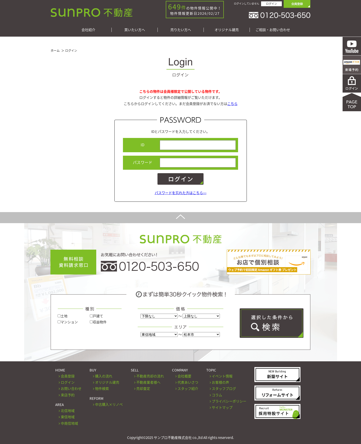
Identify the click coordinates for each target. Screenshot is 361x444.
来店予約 (68, 394)
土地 (62, 315)
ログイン (271, 4)
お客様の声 (220, 382)
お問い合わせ (71, 388)
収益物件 (98, 321)
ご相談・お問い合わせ (273, 30)
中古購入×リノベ (109, 404)
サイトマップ (222, 407)
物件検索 (102, 388)
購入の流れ (103, 376)
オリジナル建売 (227, 30)
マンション (68, 321)
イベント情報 (222, 376)
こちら (232, 103)
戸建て (96, 315)
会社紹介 (88, 30)
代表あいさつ (188, 382)
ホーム (55, 50)
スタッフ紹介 (188, 388)
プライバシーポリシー (229, 401)
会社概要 (184, 376)
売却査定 (143, 388)
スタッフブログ (224, 388)
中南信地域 (69, 423)
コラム (217, 394)
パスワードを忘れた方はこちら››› (181, 192)
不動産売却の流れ (150, 376)
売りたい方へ (180, 30)
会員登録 (68, 376)
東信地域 (68, 416)
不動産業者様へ (148, 382)
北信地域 (68, 410)
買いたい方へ (134, 30)
